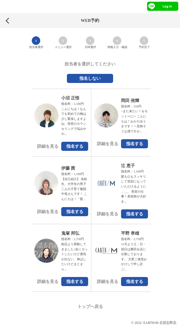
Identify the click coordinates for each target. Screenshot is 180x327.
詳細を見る (47, 146)
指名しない (90, 78)
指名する (74, 146)
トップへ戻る (90, 306)
